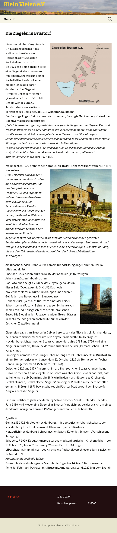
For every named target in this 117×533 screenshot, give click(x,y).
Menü (7, 19)
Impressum (14, 496)
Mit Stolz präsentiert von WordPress (58, 525)
